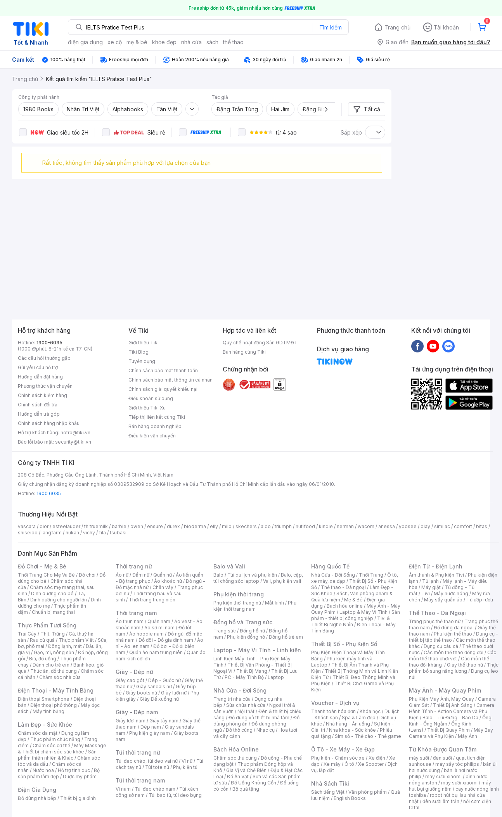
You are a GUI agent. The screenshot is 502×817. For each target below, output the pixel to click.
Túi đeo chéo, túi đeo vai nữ (147, 761)
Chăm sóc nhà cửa (60, 677)
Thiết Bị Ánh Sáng (453, 705)
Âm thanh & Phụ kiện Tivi (436, 575)
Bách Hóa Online (236, 749)
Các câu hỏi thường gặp (44, 358)
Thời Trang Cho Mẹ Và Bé (46, 575)
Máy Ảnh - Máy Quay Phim (445, 690)
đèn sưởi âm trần (440, 801)
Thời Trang (371, 575)
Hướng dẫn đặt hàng (40, 377)
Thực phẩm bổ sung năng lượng (454, 668)
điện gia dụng (85, 42)
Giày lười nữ (174, 693)
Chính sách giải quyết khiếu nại (162, 389)
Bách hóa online (345, 606)
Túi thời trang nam (140, 780)
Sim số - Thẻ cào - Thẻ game (368, 736)
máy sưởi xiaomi (459, 783)
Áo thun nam (130, 621)
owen (136, 526)
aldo (266, 526)
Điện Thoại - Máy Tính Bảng (55, 690)
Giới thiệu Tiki (143, 342)
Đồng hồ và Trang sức (242, 622)
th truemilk (96, 526)
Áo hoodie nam (146, 634)
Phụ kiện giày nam (149, 733)
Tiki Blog (138, 352)
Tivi (425, 593)
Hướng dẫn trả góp (39, 414)
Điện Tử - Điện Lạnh (435, 566)
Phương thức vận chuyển (45, 386)
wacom (366, 526)
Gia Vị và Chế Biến (246, 770)
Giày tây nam (163, 721)
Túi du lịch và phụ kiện (252, 575)
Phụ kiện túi (186, 767)
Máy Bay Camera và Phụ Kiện (451, 733)
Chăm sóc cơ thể (51, 745)
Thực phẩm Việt (76, 640)
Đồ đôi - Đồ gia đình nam (165, 640)
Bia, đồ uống (42, 659)
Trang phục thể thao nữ (434, 621)
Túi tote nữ (157, 767)
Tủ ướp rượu (479, 600)
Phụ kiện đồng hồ (246, 637)
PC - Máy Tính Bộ (244, 677)
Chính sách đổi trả (37, 405)
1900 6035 (48, 493)
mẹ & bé (136, 42)
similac (442, 526)
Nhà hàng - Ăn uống (348, 724)
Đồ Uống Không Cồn (253, 783)
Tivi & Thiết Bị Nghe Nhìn (350, 621)
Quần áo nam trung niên (156, 652)
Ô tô (349, 764)
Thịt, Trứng (52, 634)
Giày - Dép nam (137, 712)
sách (212, 42)
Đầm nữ (140, 575)
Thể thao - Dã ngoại (343, 587)
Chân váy (162, 587)
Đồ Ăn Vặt (238, 776)
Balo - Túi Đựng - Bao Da (450, 717)
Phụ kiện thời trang (238, 594)
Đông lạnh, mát (65, 646)
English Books (350, 798)
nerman (345, 526)
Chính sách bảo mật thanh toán (163, 370)
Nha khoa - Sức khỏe (352, 730)
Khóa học (370, 711)
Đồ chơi (87, 575)
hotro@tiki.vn (75, 432)
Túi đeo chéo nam (155, 789)
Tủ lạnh (430, 581)
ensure (155, 526)
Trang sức (224, 631)
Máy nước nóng (451, 593)
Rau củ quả (42, 640)
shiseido (28, 532)
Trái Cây (27, 634)
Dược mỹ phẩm (80, 776)
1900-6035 (49, 342)
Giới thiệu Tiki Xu (147, 408)
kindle (326, 526)
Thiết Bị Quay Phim (448, 730)
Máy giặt (431, 587)
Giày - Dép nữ (134, 671)
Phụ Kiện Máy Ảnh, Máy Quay (441, 699)
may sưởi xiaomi (443, 776)
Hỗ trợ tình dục (74, 770)
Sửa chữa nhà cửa (245, 705)
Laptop (276, 677)
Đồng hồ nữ (252, 631)
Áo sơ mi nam (159, 627)
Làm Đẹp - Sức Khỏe (45, 724)
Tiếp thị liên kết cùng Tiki (156, 417)
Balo (218, 575)
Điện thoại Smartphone (43, 699)
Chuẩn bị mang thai (53, 612)
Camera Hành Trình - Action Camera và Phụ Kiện (451, 711)
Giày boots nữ (141, 693)
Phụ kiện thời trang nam (254, 606)
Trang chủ (397, 27)
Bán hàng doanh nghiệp (155, 426)
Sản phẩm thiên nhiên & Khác (57, 755)
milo (227, 526)
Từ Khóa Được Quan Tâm (442, 749)
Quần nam (158, 621)
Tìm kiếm (330, 27)
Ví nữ (187, 761)
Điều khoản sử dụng (150, 398)
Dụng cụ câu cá (441, 646)
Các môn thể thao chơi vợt (452, 655)
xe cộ (114, 42)
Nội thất (245, 711)
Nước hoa (43, 770)
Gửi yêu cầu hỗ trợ (38, 367)
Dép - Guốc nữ (164, 680)
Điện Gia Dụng (37, 789)
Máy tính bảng (48, 711)
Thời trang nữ (134, 566)
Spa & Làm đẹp (359, 717)
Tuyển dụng (141, 361)
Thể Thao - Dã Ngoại (437, 613)
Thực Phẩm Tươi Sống (47, 625)
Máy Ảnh (467, 736)
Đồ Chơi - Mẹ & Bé (42, 566)
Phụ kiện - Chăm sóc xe (338, 758)
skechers (246, 526)
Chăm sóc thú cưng (235, 758)
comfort (463, 526)
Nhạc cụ (265, 730)
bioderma (195, 526)
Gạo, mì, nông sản (54, 652)
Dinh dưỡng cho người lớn (58, 600)
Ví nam (123, 789)
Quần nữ (162, 575)
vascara (27, 526)
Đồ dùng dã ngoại (454, 627)
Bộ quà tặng (245, 789)
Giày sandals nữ (154, 686)
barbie (119, 526)
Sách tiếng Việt (327, 792)
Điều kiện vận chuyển (152, 436)
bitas (481, 526)
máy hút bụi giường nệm (450, 786)
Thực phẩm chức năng (55, 739)
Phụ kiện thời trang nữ (237, 603)
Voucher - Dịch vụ (335, 703)
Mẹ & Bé (353, 600)
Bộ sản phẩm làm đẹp (59, 773)
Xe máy (332, 764)
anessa (386, 526)
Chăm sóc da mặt (37, 733)
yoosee (408, 526)
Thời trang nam (136, 613)
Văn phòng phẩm (367, 792)
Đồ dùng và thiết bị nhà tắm (258, 717)
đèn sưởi (442, 758)
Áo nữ (122, 575)
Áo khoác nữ (168, 581)
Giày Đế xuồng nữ (159, 699)
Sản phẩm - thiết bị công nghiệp (355, 615)
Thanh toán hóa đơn (333, 711)
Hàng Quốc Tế (330, 566)
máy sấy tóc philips (457, 764)
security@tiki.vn (73, 442)
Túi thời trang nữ (138, 752)
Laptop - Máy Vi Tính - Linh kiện (257, 650)
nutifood (305, 526)
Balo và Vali (229, 566)
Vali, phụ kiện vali (282, 581)
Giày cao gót (130, 680)
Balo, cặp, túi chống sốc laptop (258, 578)
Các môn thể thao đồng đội (453, 652)
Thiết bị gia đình (78, 798)
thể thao (233, 42)
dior (44, 526)
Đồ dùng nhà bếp (37, 798)
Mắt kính (274, 603)
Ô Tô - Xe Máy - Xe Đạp (343, 749)
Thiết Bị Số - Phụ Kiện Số (344, 644)
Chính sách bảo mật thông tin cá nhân (170, 380)
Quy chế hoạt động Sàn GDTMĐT (260, 342)
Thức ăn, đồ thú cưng (53, 671)
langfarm (52, 532)
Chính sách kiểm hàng (42, 395)
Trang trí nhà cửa (232, 699)
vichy (89, 532)
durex (173, 526)
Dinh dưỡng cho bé (52, 593)
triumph (283, 526)
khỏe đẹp (164, 42)
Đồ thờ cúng (239, 730)
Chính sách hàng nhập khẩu (49, 423)
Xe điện (377, 758)
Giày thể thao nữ (465, 665)
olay (425, 526)
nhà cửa (191, 42)
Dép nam (150, 727)
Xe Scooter (371, 764)
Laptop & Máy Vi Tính (363, 612)
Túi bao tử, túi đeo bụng (175, 795)
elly (214, 526)
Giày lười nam (130, 721)
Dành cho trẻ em (51, 665)
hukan (72, 532)
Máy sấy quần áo (443, 600)
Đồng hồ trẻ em (286, 637)
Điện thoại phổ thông (53, 705)
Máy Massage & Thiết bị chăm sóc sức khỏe (62, 749)
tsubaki (118, 532)
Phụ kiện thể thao (453, 634)
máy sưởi (419, 758)
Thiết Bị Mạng (251, 671)
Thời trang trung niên (152, 600)
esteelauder (66, 526)
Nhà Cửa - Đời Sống (240, 690)
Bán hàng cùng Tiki (244, 352)
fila (102, 532)
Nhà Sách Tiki (330, 783)
